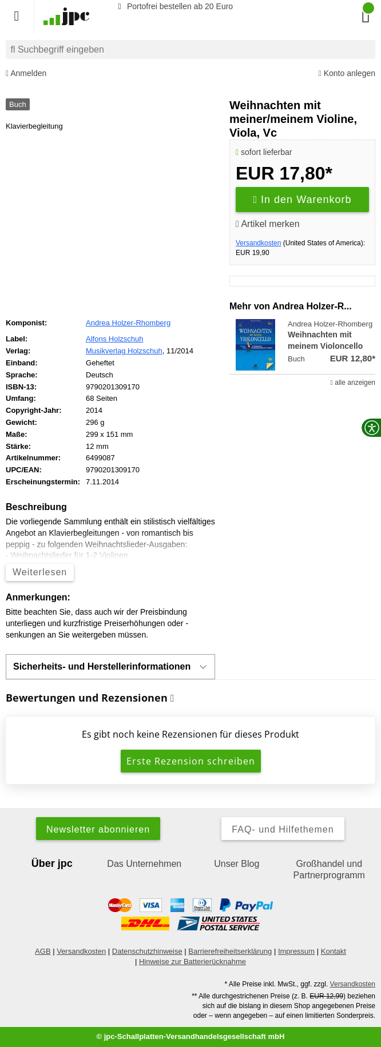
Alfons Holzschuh (114, 339)
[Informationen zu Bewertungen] (172, 698)
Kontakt (333, 951)
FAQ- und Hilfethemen (283, 829)
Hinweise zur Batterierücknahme (192, 961)
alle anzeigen (353, 383)
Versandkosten (258, 243)
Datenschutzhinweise (147, 951)
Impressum (296, 951)
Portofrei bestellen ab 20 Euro (173, 6)
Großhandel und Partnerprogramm (329, 869)
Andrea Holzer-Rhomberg (128, 323)
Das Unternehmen (144, 864)
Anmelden (26, 73)
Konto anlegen (347, 73)
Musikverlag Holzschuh (124, 351)
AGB (42, 951)
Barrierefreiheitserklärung (230, 951)
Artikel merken (268, 224)
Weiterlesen (40, 572)
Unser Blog (236, 864)
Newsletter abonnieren (98, 829)
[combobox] (190, 49)
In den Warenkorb (302, 199)
